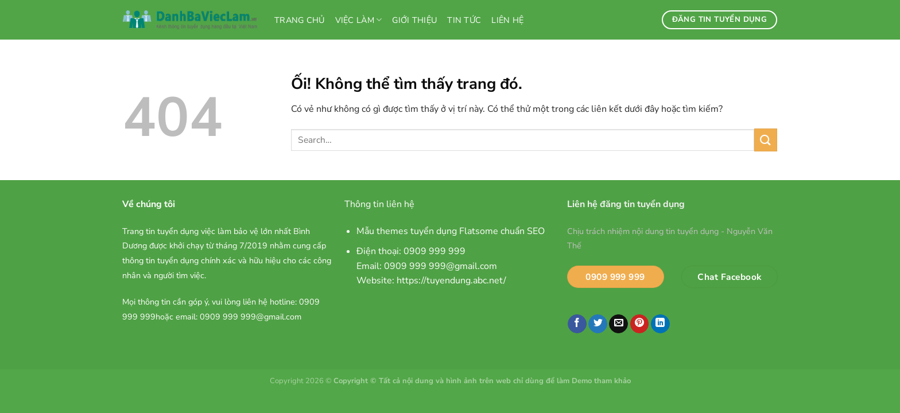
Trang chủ (299, 20)
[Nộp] (765, 139)
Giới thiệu (414, 20)
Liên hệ (507, 20)
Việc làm (358, 20)
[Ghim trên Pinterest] (639, 324)
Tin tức (464, 20)
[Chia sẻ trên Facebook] (577, 324)
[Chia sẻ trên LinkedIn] (660, 324)
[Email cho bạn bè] (618, 324)
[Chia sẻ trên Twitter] (597, 324)
